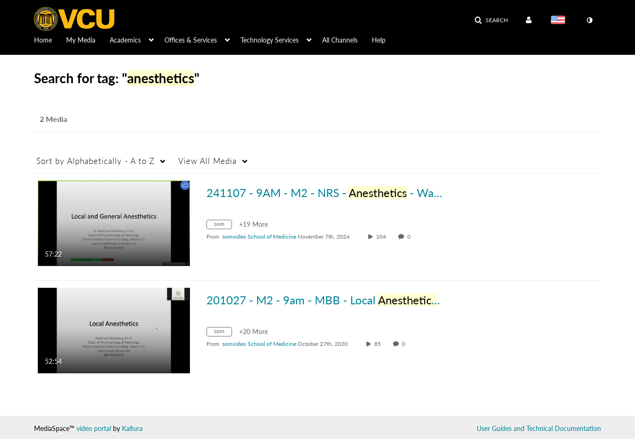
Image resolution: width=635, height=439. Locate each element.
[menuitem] (50, 39)
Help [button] (379, 40)
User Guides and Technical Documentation (539, 428)
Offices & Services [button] (190, 40)
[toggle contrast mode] (589, 20)
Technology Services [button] (269, 40)
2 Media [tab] (53, 118)
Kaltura (132, 428)
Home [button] (43, 40)
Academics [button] (125, 40)
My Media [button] (80, 40)
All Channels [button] (340, 40)
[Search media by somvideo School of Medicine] (259, 236)
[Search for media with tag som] (222, 226)
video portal (94, 428)
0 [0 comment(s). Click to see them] (410, 236)
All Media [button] (207, 161)
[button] (491, 20)
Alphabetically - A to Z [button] (95, 161)
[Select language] (560, 21)
